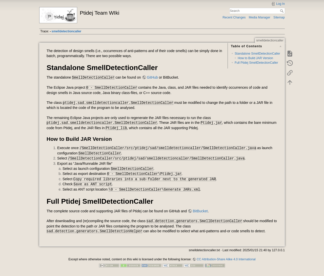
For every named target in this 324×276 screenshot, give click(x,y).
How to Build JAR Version (255, 58)
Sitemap (279, 17)
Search (282, 11)
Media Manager (259, 17)
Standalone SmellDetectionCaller (257, 53)
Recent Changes (234, 17)
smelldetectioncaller (67, 31)
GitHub (152, 77)
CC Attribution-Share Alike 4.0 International (226, 259)
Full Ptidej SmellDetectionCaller (256, 62)
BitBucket (200, 211)
